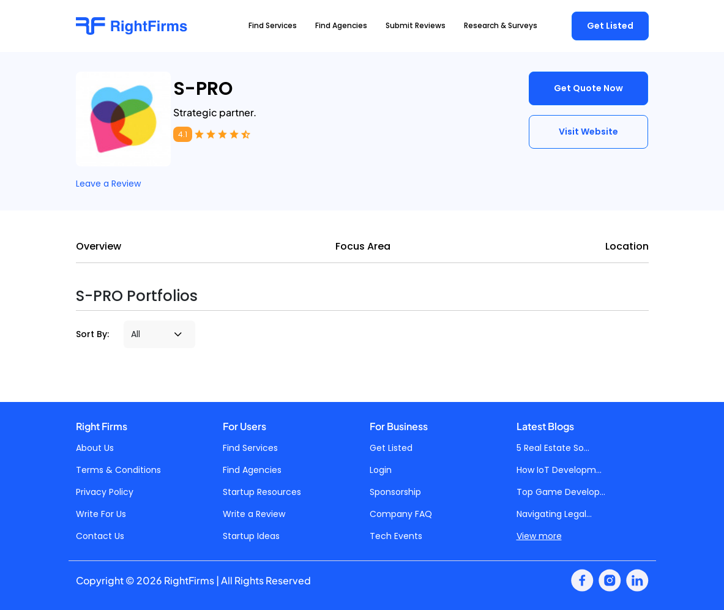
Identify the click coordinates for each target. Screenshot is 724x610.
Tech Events (396, 536)
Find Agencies (252, 470)
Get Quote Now (588, 88)
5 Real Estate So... (553, 448)
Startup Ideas (251, 536)
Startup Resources (262, 492)
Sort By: (92, 334)
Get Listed (610, 26)
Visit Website (588, 131)
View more (539, 536)
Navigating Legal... (554, 514)
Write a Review (254, 514)
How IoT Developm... (559, 470)
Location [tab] (627, 246)
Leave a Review (108, 183)
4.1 (182, 134)
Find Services (250, 448)
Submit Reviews (416, 25)
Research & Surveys (500, 25)
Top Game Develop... (561, 492)
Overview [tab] (98, 246)
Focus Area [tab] (362, 246)
